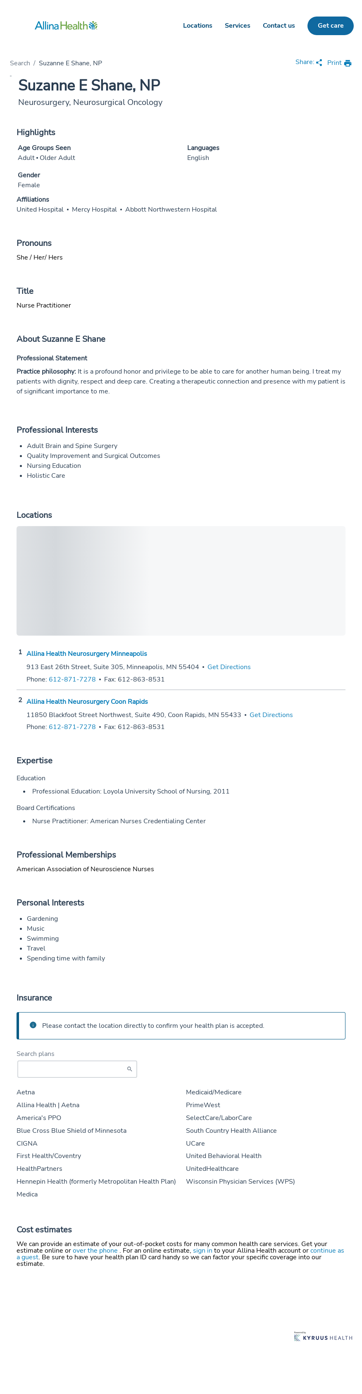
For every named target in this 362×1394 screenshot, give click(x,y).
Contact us (279, 25)
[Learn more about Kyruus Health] (323, 1337)
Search (20, 63)
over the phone (96, 1250)
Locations (197, 25)
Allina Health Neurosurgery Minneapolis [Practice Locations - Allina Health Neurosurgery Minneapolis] (86, 654)
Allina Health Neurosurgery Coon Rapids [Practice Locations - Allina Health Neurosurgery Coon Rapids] (87, 701)
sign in (203, 1250)
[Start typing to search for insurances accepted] (77, 1069)
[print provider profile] (339, 63)
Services (237, 25)
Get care (331, 25)
